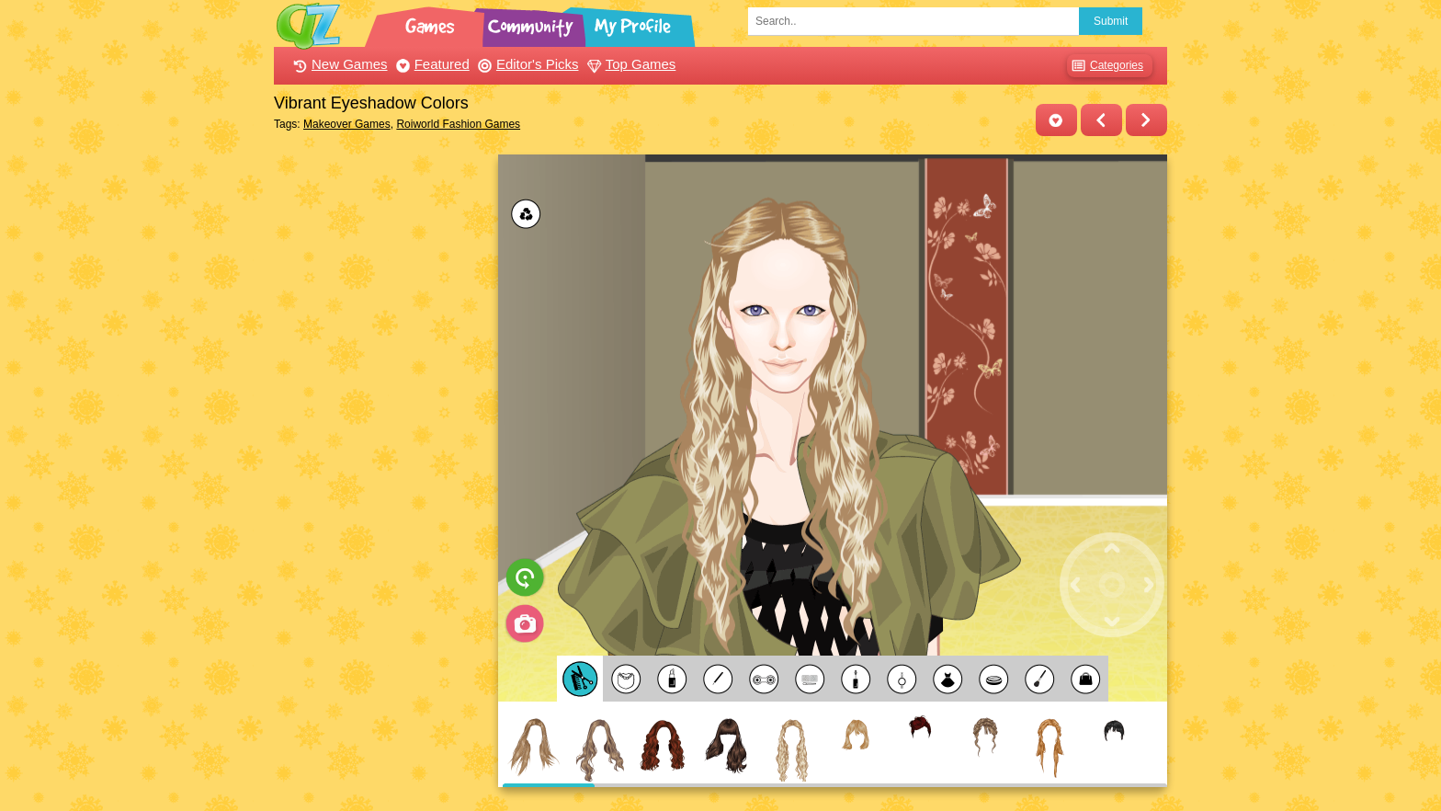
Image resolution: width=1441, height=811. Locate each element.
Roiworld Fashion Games (458, 124)
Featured (430, 64)
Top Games (629, 64)
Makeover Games (347, 124)
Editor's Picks (526, 64)
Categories (1105, 65)
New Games (338, 64)
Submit (1111, 21)
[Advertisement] (381, 430)
